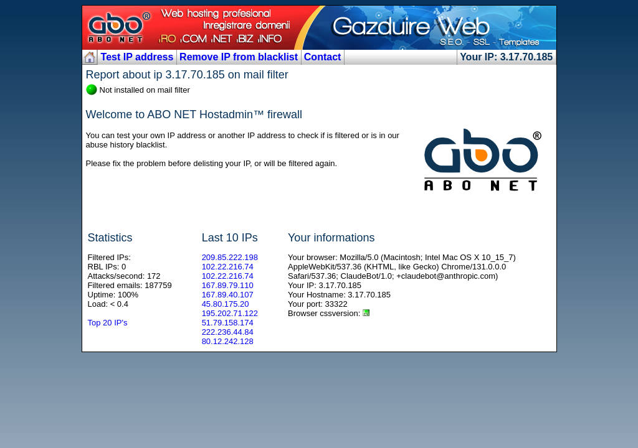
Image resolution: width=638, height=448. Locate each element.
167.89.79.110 (228, 285)
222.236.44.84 (228, 332)
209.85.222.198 (230, 257)
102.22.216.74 (228, 266)
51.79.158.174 (228, 322)
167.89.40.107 (228, 294)
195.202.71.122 (230, 313)
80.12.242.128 (228, 341)
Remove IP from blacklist (238, 57)
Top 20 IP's (108, 322)
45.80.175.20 (225, 304)
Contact (322, 57)
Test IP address (137, 57)
